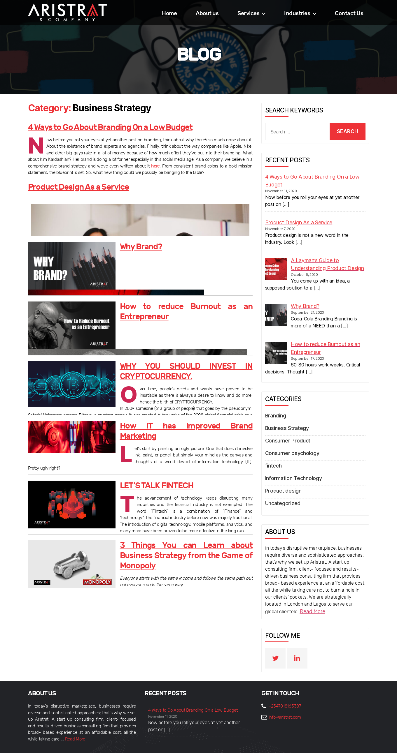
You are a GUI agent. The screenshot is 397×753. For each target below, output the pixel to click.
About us (207, 13)
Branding (274, 408)
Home (169, 13)
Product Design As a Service (66, 185)
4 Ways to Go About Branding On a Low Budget (90, 126)
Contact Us (349, 13)
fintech (272, 455)
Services (248, 13)
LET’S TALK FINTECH (147, 484)
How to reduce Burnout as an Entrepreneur (178, 305)
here (155, 163)
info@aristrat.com (285, 702)
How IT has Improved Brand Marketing (171, 424)
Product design (281, 478)
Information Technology (290, 467)
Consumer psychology (289, 443)
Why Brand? (136, 245)
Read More (311, 597)
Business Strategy (284, 420)
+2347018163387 (285, 691)
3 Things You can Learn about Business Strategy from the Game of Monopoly (186, 547)
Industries (297, 13)
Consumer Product (285, 432)
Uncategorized (281, 490)
